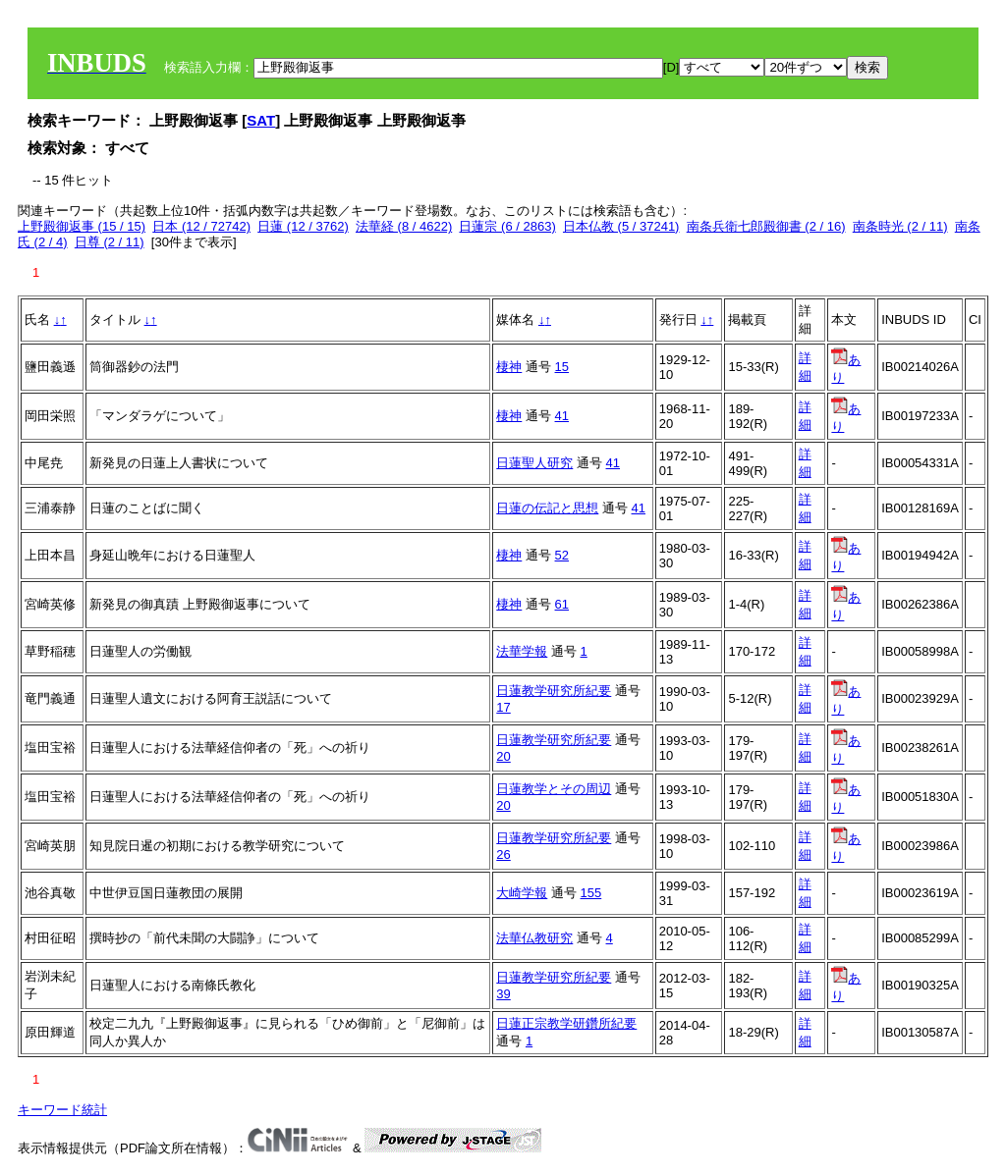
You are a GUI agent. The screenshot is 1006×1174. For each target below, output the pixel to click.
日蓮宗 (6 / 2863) (507, 226)
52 (562, 555)
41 (562, 415)
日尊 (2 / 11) (109, 242)
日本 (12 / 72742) (201, 226)
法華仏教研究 (534, 938)
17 (503, 707)
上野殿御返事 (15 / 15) (81, 226)
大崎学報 (521, 892)
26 (503, 854)
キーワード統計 (62, 1109)
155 (591, 892)
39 (503, 994)
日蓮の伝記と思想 (547, 508)
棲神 (509, 366)
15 (562, 366)
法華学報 (521, 651)
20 (503, 756)
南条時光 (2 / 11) (900, 226)
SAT (261, 120)
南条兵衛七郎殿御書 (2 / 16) (766, 226)
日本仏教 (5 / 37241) (621, 226)
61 (562, 604)
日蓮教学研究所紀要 (553, 690)
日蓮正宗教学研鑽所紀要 (566, 1023)
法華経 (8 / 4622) (404, 226)
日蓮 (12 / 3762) (303, 226)
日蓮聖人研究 (534, 462)
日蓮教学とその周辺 (553, 788)
